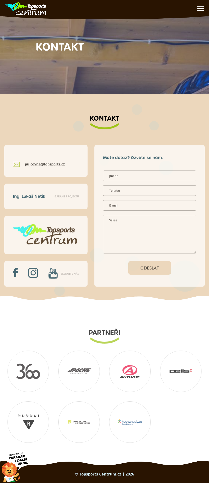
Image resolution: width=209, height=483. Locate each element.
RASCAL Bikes (28, 422)
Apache (79, 371)
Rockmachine (79, 422)
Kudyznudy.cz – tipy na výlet (130, 422)
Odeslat (149, 277)
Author (130, 371)
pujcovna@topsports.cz (45, 173)
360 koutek (28, 371)
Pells (181, 371)
